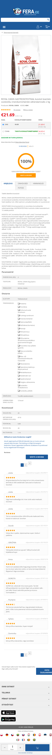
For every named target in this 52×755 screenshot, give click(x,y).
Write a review (28, 110)
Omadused (23, 183)
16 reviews (16, 110)
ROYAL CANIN (14, 105)
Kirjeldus (8, 183)
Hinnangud (38, 183)
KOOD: (22, 105)
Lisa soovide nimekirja (25, 753)
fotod (21, 188)
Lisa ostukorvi (37, 747)
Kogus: (12, 749)
